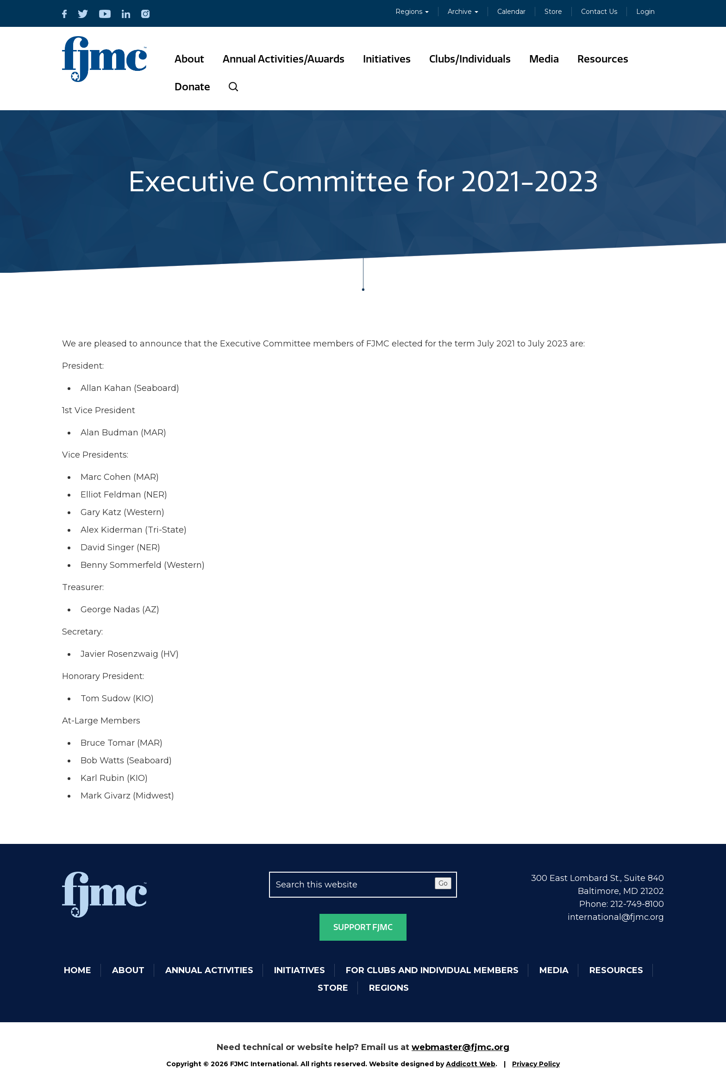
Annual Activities (209, 970)
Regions (412, 11)
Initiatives (387, 59)
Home (77, 970)
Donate (192, 87)
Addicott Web (470, 1064)
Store (553, 11)
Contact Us (599, 11)
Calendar (511, 11)
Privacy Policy (536, 1064)
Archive (463, 11)
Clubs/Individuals (470, 59)
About (189, 59)
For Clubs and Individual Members (432, 970)
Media (544, 59)
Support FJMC (363, 927)
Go (443, 883)
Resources (602, 59)
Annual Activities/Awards (283, 59)
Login (645, 11)
